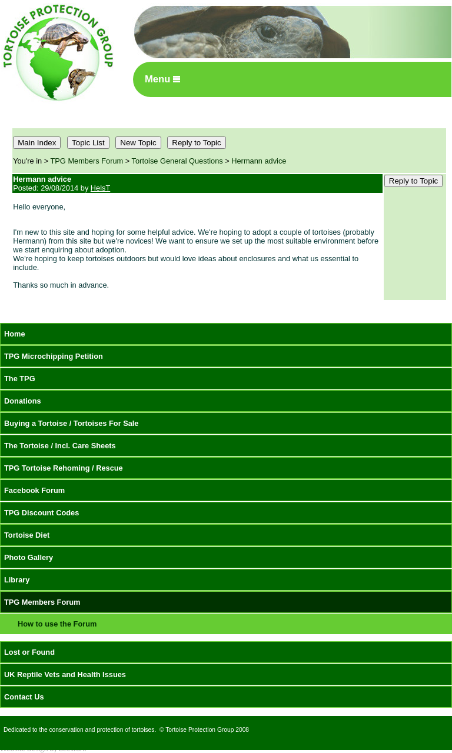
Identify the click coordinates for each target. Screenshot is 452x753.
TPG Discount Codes (41, 512)
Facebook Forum (34, 490)
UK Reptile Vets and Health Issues (65, 674)
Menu (162, 79)
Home (14, 333)
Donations (22, 401)
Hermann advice (258, 160)
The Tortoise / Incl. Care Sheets (60, 445)
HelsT (100, 188)
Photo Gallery (28, 557)
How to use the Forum (57, 623)
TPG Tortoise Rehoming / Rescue (63, 468)
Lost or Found (29, 652)
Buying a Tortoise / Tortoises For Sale (71, 423)
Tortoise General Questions (177, 160)
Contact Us (24, 696)
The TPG (19, 378)
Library (16, 579)
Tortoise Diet (26, 535)
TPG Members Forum (87, 160)
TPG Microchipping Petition (53, 356)
